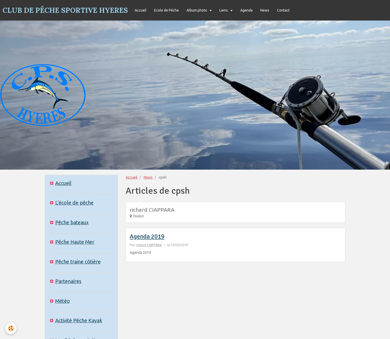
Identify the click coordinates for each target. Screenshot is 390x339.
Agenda (246, 10)
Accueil (140, 10)
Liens (224, 10)
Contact (283, 10)
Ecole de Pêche (166, 10)
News (264, 10)
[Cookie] (11, 328)
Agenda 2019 (147, 236)
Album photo (197, 10)
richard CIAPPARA (149, 245)
